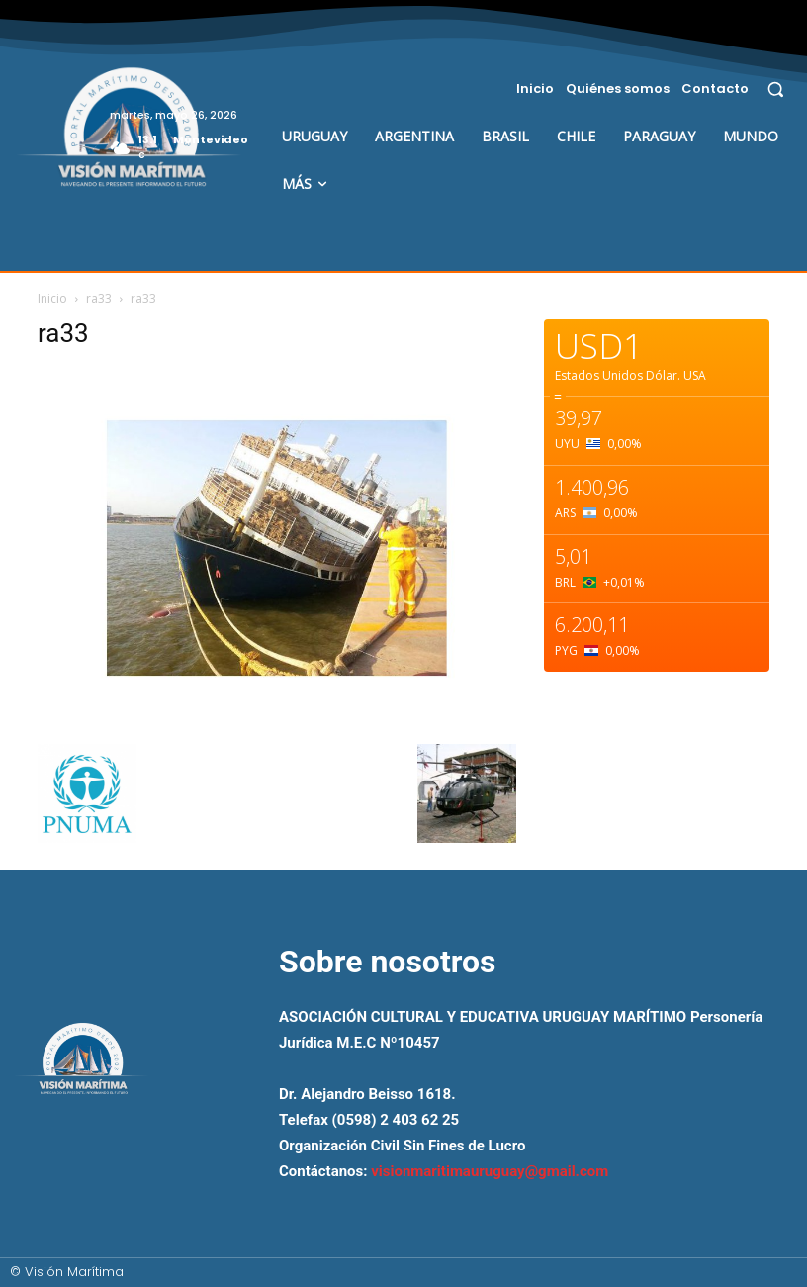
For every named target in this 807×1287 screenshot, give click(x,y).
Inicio (52, 298)
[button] (776, 88)
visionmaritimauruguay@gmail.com (489, 1171)
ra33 (99, 298)
